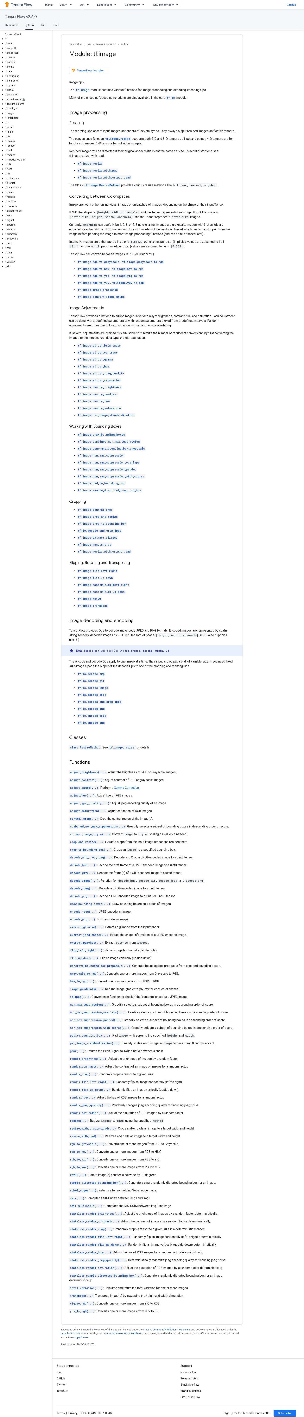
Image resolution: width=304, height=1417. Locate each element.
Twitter (61, 1384)
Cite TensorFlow (190, 1397)
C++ (43, 25)
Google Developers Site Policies (124, 1333)
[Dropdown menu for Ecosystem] (116, 4)
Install (49, 4)
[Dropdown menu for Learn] (72, 4)
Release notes (189, 1378)
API (89, 44)
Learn (63, 4)
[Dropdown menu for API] (89, 4)
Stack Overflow (189, 1384)
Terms (61, 1413)
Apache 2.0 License (72, 1333)
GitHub (291, 4)
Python (125, 44)
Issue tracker (188, 1372)
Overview (11, 25)
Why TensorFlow (163, 4)
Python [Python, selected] (29, 25)
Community (132, 4)
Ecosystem (104, 4)
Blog (59, 1372)
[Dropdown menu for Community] (144, 4)
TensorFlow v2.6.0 (21, 16)
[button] (25, 39)
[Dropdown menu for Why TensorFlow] (178, 4)
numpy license (80, 1337)
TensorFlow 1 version (88, 70)
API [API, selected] (82, 4)
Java (56, 25)
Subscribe (285, 1413)
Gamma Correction (126, 788)
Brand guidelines (190, 1390)
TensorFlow (75, 44)
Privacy (72, 1413)
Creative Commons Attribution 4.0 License (166, 1329)
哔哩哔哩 (62, 1390)
